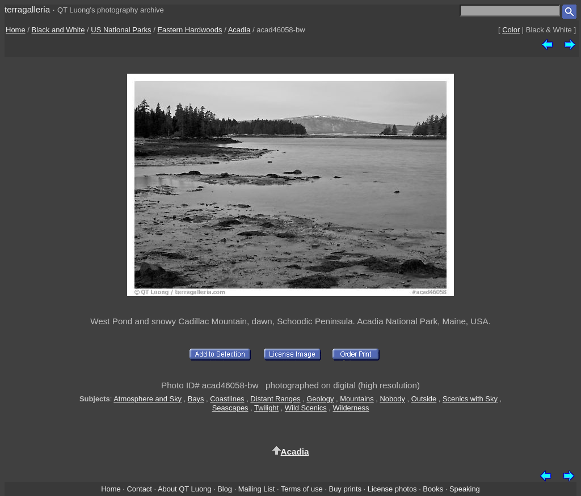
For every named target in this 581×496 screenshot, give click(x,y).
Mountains (357, 399)
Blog (224, 489)
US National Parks (121, 30)
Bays (196, 399)
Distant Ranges (275, 399)
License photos (392, 489)
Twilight (266, 408)
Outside (423, 399)
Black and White (58, 30)
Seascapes (230, 408)
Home (16, 30)
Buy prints (345, 489)
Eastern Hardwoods (189, 30)
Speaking (464, 489)
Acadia (239, 30)
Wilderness (351, 408)
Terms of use (302, 489)
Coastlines (227, 399)
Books (433, 489)
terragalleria (27, 9)
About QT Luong (184, 489)
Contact (139, 489)
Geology (320, 399)
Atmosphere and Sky (147, 399)
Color (511, 30)
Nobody (392, 399)
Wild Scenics (306, 408)
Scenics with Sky (470, 399)
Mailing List (256, 489)
